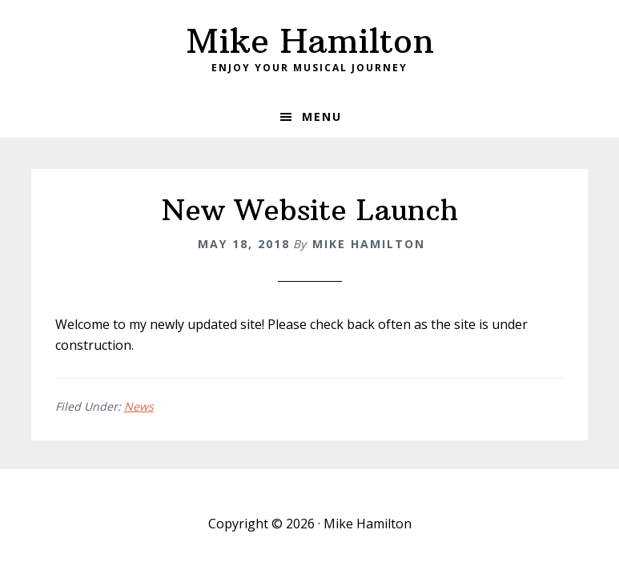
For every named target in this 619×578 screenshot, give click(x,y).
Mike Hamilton (310, 41)
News (139, 406)
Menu (322, 116)
